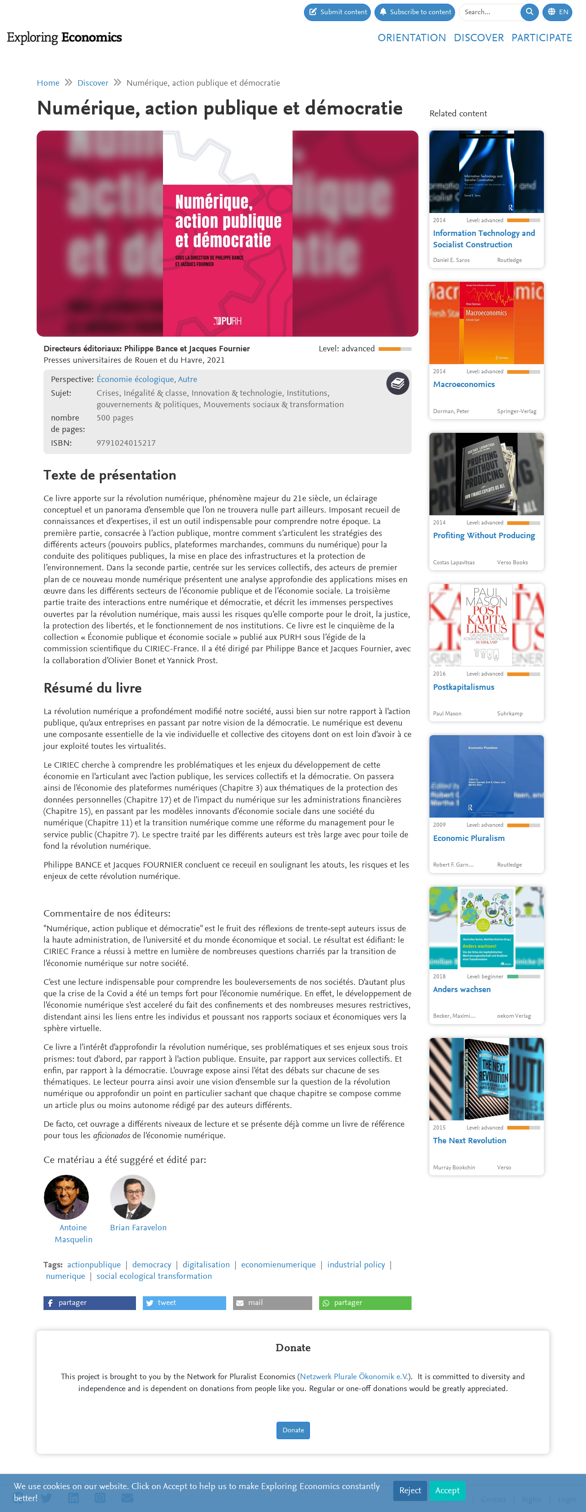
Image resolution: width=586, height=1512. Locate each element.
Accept (447, 1491)
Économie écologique (135, 380)
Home (48, 83)
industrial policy (356, 1265)
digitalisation (206, 1265)
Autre (187, 380)
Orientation (412, 38)
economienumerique (278, 1265)
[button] (89, 1303)
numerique (65, 1276)
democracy (151, 1265)
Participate (541, 38)
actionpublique (94, 1265)
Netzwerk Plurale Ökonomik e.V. (354, 1377)
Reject (410, 1491)
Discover (479, 38)
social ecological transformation (154, 1276)
